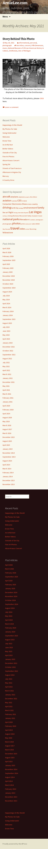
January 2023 (8, 343)
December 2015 (9, 437)
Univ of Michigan (24, 51)
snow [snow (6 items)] (37, 224)
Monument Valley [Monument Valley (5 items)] (25, 216)
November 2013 (9, 484)
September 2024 (9, 288)
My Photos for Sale (10, 129)
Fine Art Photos (8, 156)
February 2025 (8, 268)
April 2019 (6, 413)
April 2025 (6, 264)
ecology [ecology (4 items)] (21, 208)
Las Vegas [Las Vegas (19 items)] (35, 212)
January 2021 (8, 402)
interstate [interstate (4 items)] (21, 212)
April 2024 (6, 303)
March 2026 (7, 252)
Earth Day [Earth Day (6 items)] (15, 208)
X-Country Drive (8, 180)
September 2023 (9, 319)
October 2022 (8, 351)
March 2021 (7, 394)
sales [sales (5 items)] (33, 224)
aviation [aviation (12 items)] (7, 200)
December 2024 (9, 276)
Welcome (6, 137)
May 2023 (6, 335)
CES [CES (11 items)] (19, 200)
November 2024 (9, 280)
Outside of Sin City (10, 152)
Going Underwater (10, 133)
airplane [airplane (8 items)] (14, 196)
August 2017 (7, 429)
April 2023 (6, 339)
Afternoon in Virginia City (12, 172)
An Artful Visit (8, 145)
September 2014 (9, 457)
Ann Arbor (20, 45)
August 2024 (7, 292)
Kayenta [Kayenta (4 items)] (26, 212)
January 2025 (8, 272)
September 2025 (9, 260)
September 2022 (9, 354)
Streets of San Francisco (12, 168)
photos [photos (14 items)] (16, 223)
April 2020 (6, 406)
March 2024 (7, 307)
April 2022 (6, 370)
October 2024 (8, 284)
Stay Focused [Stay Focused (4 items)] (6, 229)
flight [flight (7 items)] (10, 212)
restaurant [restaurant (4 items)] (28, 224)
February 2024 (8, 311)
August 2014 (7, 461)
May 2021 (6, 386)
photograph (7, 45)
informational (24, 43)
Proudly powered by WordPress (15, 844)
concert (28, 45)
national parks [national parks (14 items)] (11, 219)
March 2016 (7, 433)
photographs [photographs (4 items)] (39, 220)
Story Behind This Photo (19, 39)
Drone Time (7, 141)
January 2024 (8, 315)
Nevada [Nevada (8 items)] (23, 219)
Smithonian (13, 51)
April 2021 (6, 390)
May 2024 (6, 299)
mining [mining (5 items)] (10, 216)
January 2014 (8, 476)
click (42, 98)
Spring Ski (6, 164)
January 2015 (8, 449)
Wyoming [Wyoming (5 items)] (33, 229)
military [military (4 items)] (5, 216)
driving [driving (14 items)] (7, 207)
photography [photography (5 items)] (7, 224)
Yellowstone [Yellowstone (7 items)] (8, 232)
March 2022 (7, 374)
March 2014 (7, 468)
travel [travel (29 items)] (14, 228)
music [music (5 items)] (40, 216)
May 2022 (6, 366)
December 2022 (9, 347)
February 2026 (8, 256)
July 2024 (6, 295)
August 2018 (7, 417)
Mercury (6, 176)
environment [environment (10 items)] (30, 207)
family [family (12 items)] (40, 207)
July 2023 (6, 327)
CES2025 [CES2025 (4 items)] (24, 201)
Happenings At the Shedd (12, 125)
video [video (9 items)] (22, 228)
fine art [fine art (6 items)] (5, 212)
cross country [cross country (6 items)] (32, 204)
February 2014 (8, 472)
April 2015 (6, 445)
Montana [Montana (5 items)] (16, 216)
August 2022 (7, 358)
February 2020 (8, 410)
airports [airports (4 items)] (27, 197)
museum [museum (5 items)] (35, 216)
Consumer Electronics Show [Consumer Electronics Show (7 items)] (15, 204)
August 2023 (7, 323)
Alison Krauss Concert (11, 160)
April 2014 (6, 465)
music (5, 48)
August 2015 (7, 441)
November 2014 (9, 453)
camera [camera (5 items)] (14, 201)
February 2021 (8, 398)
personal (33, 43)
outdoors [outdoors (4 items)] (32, 220)
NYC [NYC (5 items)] (28, 220)
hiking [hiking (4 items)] (15, 212)
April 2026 (6, 248)
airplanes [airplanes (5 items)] (21, 197)
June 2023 (6, 331)
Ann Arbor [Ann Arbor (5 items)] (33, 197)
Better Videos (8, 149)
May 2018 (6, 421)
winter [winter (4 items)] (27, 229)
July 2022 (6, 362)
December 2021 (9, 382)
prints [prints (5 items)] (23, 224)
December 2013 (9, 480)
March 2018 (7, 425)
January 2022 (8, 378)
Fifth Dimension (37, 45)
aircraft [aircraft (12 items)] (6, 196)
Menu (5, 17)
